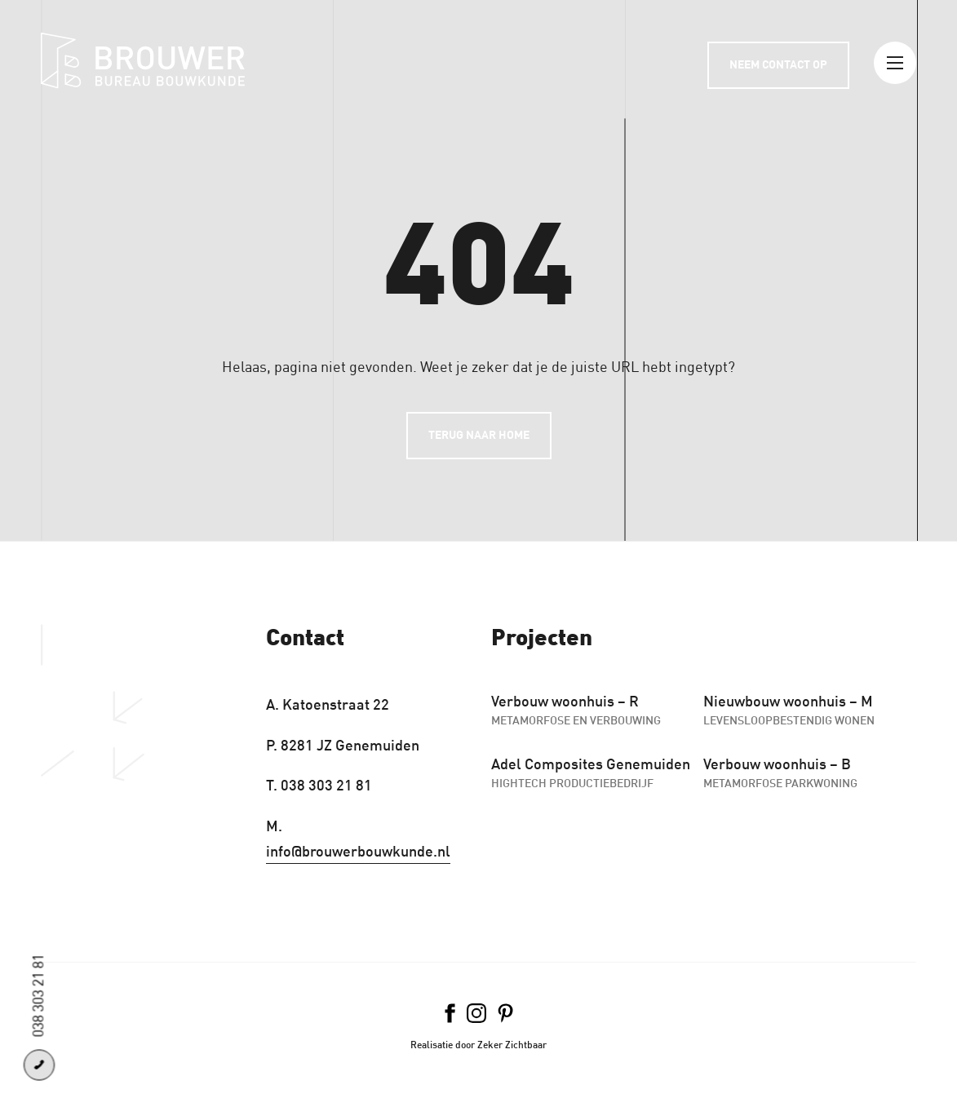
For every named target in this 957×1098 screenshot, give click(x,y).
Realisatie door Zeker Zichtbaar (478, 1045)
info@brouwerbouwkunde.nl (358, 851)
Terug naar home (478, 435)
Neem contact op (778, 65)
